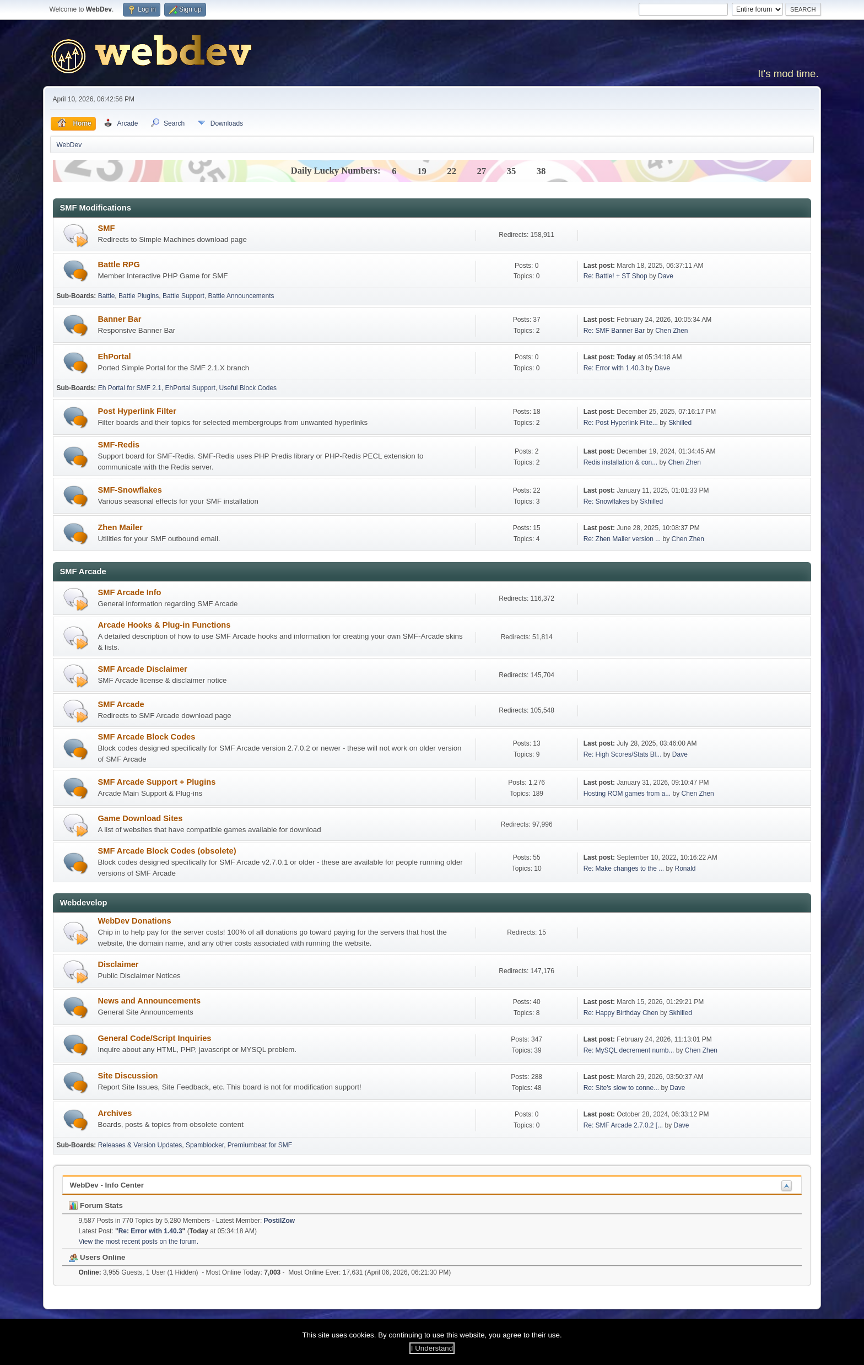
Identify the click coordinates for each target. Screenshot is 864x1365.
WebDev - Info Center (106, 1185)
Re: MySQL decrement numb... (629, 1050)
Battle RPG (119, 264)
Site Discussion (128, 1075)
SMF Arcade (121, 704)
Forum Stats (95, 1205)
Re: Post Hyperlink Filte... (621, 423)
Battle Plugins (138, 296)
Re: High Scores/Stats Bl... (623, 754)
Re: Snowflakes (606, 501)
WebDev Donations (134, 920)
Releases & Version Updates (140, 1145)
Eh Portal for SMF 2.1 (129, 388)
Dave (665, 276)
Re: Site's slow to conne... (622, 1088)
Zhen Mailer (120, 527)
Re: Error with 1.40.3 (614, 368)
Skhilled (680, 423)
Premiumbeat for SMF (260, 1145)
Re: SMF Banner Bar (614, 330)
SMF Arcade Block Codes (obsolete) (167, 850)
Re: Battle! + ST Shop (615, 276)
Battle (106, 296)
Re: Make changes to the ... (624, 868)
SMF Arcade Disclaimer (142, 669)
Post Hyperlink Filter (137, 411)
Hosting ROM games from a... (627, 793)
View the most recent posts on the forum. (138, 1241)
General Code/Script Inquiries (154, 1038)
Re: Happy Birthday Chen (621, 1013)
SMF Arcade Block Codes (146, 736)
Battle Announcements (241, 296)
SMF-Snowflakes (129, 489)
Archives (115, 1113)
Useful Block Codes (248, 388)
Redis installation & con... (621, 462)
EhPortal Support (190, 388)
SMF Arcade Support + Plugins (156, 782)
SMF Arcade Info (129, 592)
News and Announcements (149, 1000)
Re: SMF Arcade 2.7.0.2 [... (623, 1125)
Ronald (685, 868)
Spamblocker (205, 1145)
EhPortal (114, 356)
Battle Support (183, 296)
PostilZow (279, 1220)
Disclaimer (118, 964)
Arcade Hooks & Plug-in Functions (164, 625)
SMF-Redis (118, 444)
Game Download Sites (140, 818)
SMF (106, 228)
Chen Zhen (671, 330)
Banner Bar (119, 319)
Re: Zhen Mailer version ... (622, 539)
